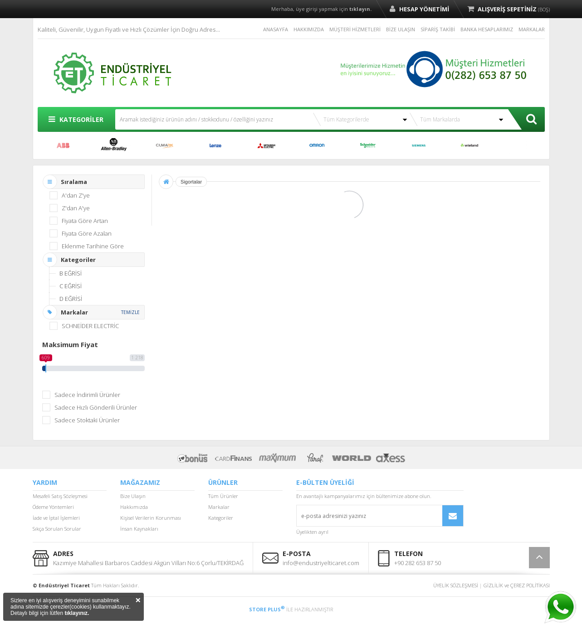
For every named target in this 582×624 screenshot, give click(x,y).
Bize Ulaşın (133, 496)
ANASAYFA (275, 29)
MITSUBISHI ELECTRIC (266, 145)
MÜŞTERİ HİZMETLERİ (355, 29)
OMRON (317, 145)
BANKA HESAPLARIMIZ (486, 29)
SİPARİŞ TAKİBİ (438, 29)
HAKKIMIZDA (308, 29)
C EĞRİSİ (70, 286)
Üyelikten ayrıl (312, 531)
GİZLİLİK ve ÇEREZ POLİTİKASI (517, 585)
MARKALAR (531, 29)
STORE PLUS (267, 609)
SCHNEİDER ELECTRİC (367, 145)
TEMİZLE (130, 312)
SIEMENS (418, 145)
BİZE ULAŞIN (400, 29)
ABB (63, 145)
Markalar (219, 506)
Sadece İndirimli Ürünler (87, 395)
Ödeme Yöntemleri (53, 506)
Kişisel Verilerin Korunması (150, 517)
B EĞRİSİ (70, 273)
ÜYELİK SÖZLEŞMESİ (455, 585)
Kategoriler (220, 517)
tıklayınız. (76, 613)
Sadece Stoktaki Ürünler (87, 420)
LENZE (215, 145)
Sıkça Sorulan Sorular (57, 528)
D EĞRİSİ (70, 299)
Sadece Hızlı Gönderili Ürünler (95, 407)
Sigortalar (191, 181)
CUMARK (164, 145)
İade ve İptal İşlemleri (56, 517)
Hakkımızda (134, 506)
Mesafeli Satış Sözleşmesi (60, 496)
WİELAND (469, 145)
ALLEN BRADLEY (113, 145)
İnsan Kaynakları (139, 528)
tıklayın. (360, 8)
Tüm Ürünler (223, 496)
